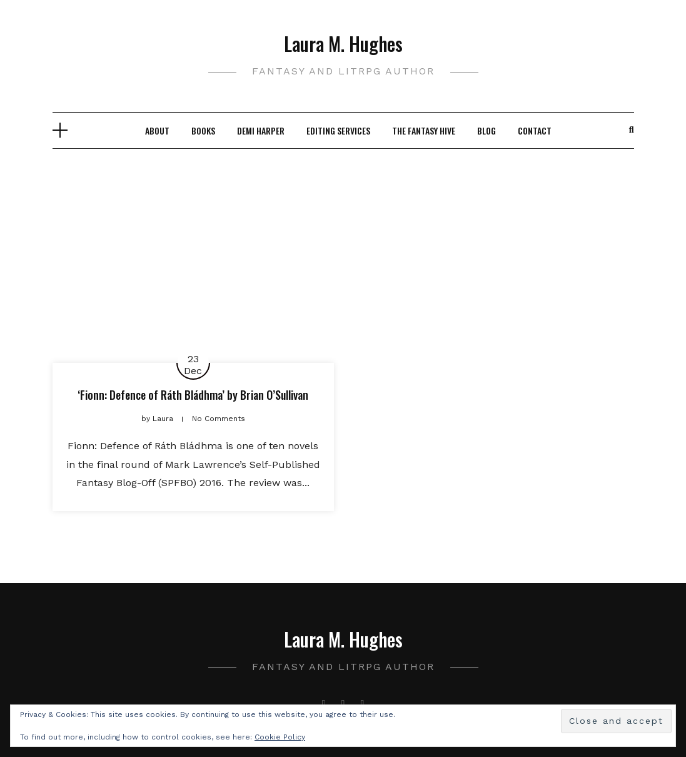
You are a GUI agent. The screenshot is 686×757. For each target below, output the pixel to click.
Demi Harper (261, 130)
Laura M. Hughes (343, 43)
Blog (486, 130)
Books (203, 130)
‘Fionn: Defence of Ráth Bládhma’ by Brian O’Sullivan (193, 395)
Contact (535, 130)
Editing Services (338, 130)
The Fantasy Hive (423, 130)
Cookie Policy (280, 737)
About (157, 130)
